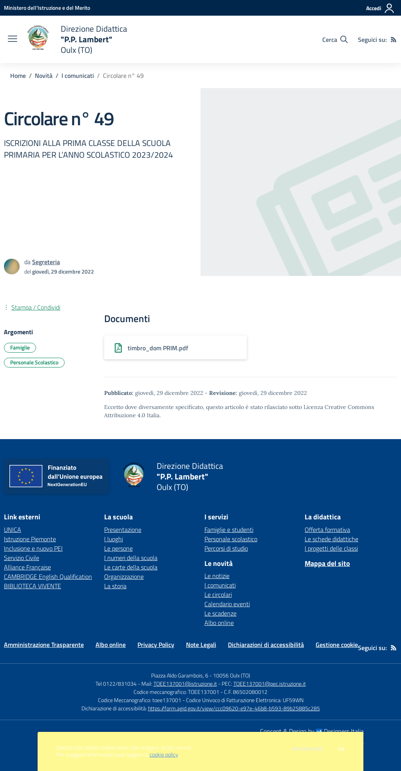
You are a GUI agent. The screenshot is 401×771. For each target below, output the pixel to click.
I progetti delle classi (331, 548)
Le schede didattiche (331, 539)
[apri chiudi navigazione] (12, 39)
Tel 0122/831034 (116, 683)
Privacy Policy (155, 644)
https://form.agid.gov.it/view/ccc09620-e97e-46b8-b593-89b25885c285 (234, 708)
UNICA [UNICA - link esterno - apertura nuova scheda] (12, 529)
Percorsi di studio (226, 548)
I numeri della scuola (130, 557)
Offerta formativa (327, 529)
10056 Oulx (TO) (231, 675)
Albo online (219, 622)
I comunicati (77, 75)
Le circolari (218, 594)
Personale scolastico (230, 539)
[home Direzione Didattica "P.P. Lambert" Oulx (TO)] (76, 39)
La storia (115, 586)
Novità (43, 75)
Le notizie (216, 575)
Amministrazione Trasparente (44, 644)
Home (18, 75)
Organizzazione (124, 576)
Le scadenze (220, 613)
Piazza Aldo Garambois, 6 (179, 675)
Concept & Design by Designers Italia (312, 731)
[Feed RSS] (393, 39)
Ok (341, 749)
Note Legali (201, 644)
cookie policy (164, 754)
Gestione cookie (337, 644)
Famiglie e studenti (228, 529)
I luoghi (113, 539)
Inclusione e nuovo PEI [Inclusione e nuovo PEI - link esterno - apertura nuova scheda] (33, 548)
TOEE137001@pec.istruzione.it (269, 683)
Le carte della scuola (130, 567)
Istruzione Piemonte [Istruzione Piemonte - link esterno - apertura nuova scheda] (30, 539)
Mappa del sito (327, 563)
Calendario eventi (227, 604)
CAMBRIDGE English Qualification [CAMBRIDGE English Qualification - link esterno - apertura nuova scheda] (48, 576)
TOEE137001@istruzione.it (185, 683)
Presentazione (122, 529)
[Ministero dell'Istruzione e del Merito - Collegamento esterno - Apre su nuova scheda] (47, 8)
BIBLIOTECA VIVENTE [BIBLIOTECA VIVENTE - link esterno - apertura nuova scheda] (32, 586)
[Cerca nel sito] (335, 39)
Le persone (118, 548)
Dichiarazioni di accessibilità (266, 644)
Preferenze (307, 749)
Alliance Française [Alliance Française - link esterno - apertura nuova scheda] (27, 567)
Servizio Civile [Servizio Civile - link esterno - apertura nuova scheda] (21, 557)
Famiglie (20, 347)
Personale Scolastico (34, 362)
